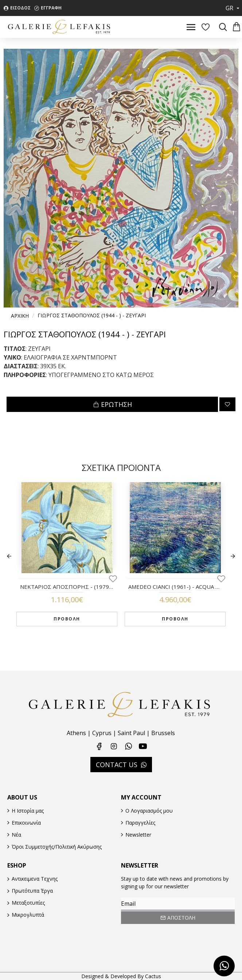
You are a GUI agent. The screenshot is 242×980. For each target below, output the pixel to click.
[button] (9, 556)
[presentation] (172, 938)
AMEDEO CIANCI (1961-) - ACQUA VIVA (175, 586)
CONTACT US (116, 764)
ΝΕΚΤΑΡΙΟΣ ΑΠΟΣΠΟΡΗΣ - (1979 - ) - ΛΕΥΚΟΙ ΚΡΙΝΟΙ (67, 586)
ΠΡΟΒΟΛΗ (67, 619)
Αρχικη (20, 315)
